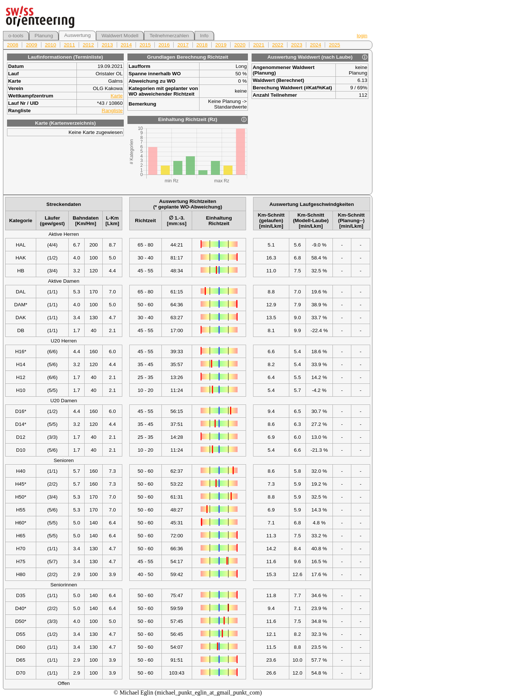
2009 (31, 45)
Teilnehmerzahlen (169, 35)
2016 (164, 45)
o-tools (16, 35)
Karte (117, 96)
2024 (315, 45)
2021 (258, 45)
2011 (69, 45)
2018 (202, 45)
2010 (50, 45)
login (362, 35)
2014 (126, 45)
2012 (88, 45)
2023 (296, 45)
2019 (220, 45)
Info (204, 35)
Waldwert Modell (120, 35)
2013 (107, 45)
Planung (44, 35)
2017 (182, 45)
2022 (277, 45)
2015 (145, 45)
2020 (239, 45)
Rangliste (112, 110)
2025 (334, 45)
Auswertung (77, 35)
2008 (12, 45)
